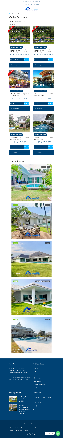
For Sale (17, 428)
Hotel (35, 387)
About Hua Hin (48, 428)
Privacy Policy (19, 430)
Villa (35, 372)
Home (11, 428)
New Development (39, 384)
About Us (30, 428)
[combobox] (19, 22)
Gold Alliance (38, 428)
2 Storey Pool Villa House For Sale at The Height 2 (15, 139)
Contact (26, 430)
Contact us (36, 410)
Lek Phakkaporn (40, 108)
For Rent (23, 428)
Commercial (37, 381)
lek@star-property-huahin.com (32, 4)
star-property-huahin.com (32, 424)
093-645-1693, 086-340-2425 (32, 2)
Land (35, 375)
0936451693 (38, 402)
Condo (36, 368)
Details (26, 59)
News (11, 430)
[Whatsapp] (58, 433)
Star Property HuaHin (18, 65)
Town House (37, 378)
